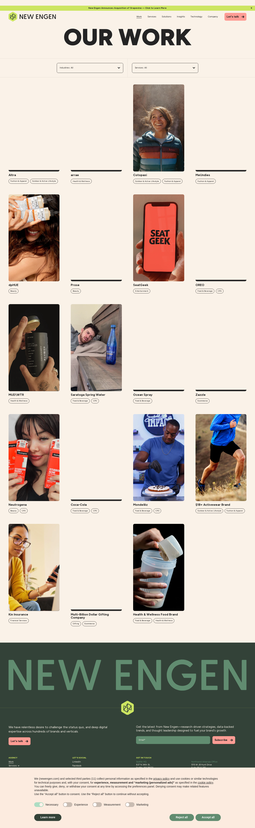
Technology (196, 16)
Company (213, 16)
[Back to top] (128, 675)
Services (152, 16)
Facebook (76, 765)
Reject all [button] (182, 817)
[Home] (32, 17)
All (90, 67)
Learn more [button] (47, 817)
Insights (181, 16)
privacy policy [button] (161, 778)
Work (139, 16)
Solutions (166, 16)
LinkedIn (76, 762)
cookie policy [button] (205, 782)
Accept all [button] (208, 817)
